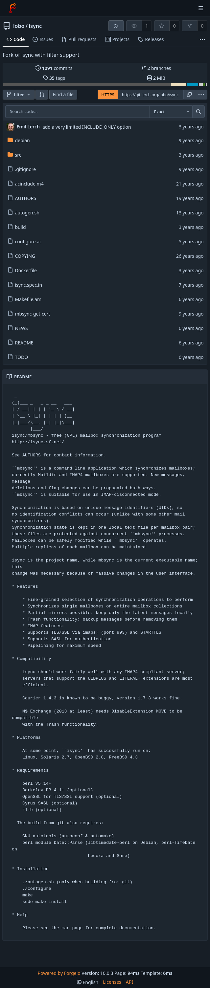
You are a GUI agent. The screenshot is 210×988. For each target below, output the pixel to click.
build (17, 227)
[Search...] (198, 111)
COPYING (21, 256)
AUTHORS (22, 198)
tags (54, 78)
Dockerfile (22, 270)
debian (19, 140)
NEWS (18, 328)
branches (156, 68)
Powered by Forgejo (59, 973)
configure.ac (25, 241)
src (14, 155)
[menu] (201, 94)
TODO (18, 357)
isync (35, 26)
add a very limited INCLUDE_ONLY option (86, 127)
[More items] (202, 40)
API (129, 982)
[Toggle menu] (201, 8)
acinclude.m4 (26, 184)
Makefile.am (25, 299)
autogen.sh (23, 212)
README (21, 343)
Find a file (63, 94)
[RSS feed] (116, 25)
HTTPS (107, 95)
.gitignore (22, 169)
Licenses (112, 982)
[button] (41, 94)
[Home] (12, 8)
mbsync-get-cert (29, 314)
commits (53, 68)
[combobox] (171, 111)
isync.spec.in (25, 285)
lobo (18, 26)
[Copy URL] (189, 94)
